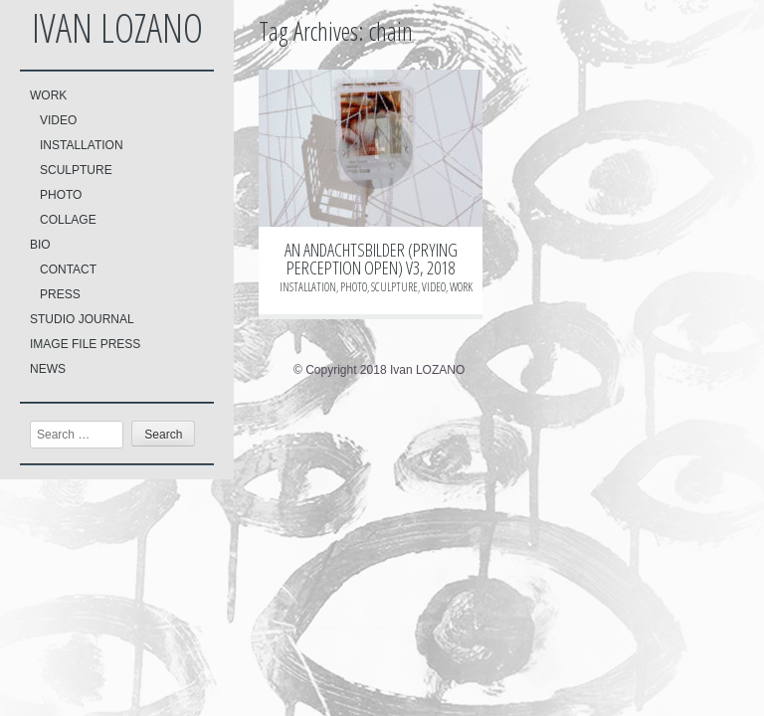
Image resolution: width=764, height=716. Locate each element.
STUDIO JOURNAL (82, 319)
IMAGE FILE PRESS (85, 344)
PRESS (60, 294)
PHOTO (61, 195)
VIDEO (58, 120)
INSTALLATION (81, 145)
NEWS (48, 369)
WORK (48, 95)
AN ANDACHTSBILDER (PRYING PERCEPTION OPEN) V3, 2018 (371, 258)
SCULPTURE (76, 170)
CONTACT (68, 269)
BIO (40, 245)
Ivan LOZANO (117, 27)
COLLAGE (68, 220)
